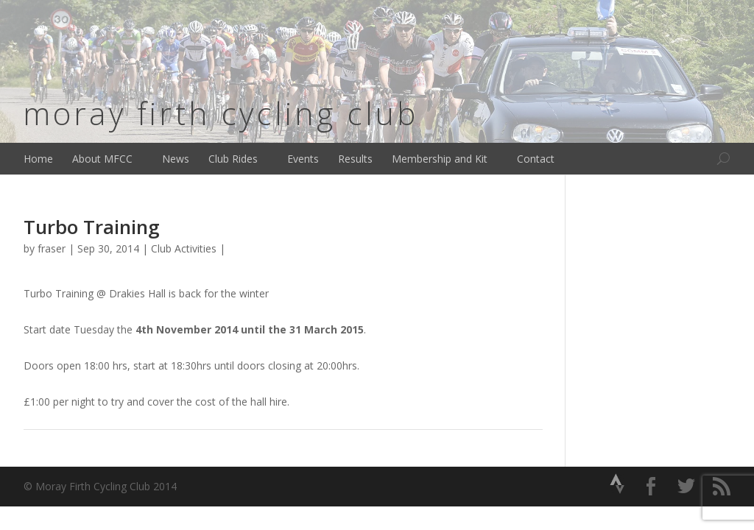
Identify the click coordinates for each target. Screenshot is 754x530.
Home (38, 159)
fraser (52, 248)
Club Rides (233, 159)
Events (303, 159)
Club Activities (183, 248)
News (175, 159)
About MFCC (102, 159)
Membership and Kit (439, 159)
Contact (535, 159)
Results (355, 159)
